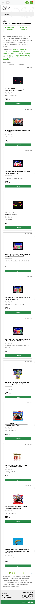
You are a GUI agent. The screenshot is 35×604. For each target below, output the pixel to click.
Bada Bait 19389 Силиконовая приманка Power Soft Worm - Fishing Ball (17, 89)
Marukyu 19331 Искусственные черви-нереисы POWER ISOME (16, 424)
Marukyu (27, 53)
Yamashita (6, 59)
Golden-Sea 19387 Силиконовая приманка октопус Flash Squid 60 (17, 298)
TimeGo (19, 57)
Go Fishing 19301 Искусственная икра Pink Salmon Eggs (17, 131)
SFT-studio (6, 57)
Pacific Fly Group (25, 55)
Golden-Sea (6, 53)
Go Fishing (23, 51)
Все (24, 573)
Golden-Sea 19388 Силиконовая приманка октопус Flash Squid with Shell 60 (17, 339)
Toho (24, 57)
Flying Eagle (16, 51)
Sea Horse (13, 57)
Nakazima (16, 55)
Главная (4, 593)
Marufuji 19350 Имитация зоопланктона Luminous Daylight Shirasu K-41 (17, 383)
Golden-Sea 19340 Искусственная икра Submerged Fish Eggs (16, 213)
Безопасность (6, 595)
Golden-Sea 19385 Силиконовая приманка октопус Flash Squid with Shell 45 (17, 255)
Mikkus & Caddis (7, 55)
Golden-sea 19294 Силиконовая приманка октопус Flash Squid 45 (17, 172)
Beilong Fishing (7, 51)
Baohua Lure (23, 49)
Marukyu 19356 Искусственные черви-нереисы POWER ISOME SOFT (16, 507)
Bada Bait (15, 49)
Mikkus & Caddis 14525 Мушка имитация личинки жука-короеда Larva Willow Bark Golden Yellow (17, 551)
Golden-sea (14, 53)
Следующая (31, 573)
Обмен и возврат (7, 598)
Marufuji (20, 53)
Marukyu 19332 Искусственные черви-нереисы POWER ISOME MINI (16, 466)
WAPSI (28, 57)
